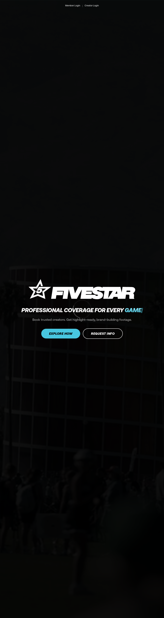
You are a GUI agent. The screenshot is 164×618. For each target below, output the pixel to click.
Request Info (104, 337)
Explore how (60, 337)
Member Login (73, 5)
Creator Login (91, 5)
